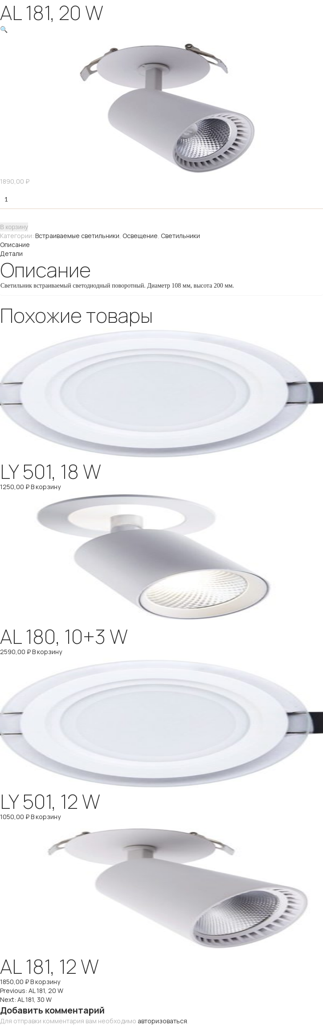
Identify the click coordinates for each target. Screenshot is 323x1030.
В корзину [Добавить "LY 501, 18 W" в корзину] (46, 486)
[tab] (161, 244)
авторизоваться (162, 1021)
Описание (15, 244)
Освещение (140, 235)
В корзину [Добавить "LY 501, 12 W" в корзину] (46, 816)
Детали (11, 253)
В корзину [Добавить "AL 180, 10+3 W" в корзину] (47, 651)
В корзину (14, 227)
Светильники (180, 235)
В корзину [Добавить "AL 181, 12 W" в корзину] (45, 981)
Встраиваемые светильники (77, 235)
